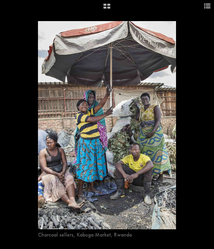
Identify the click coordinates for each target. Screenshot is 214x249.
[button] (106, 8)
